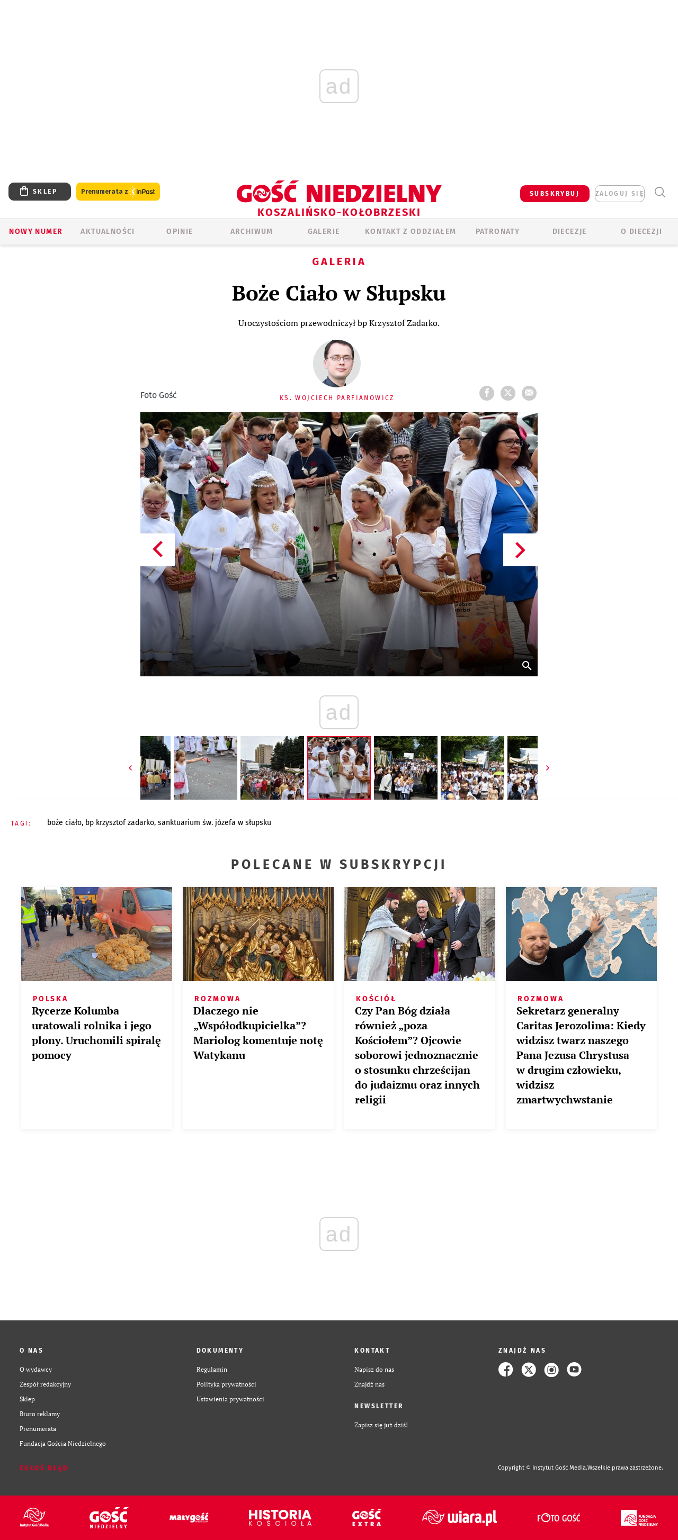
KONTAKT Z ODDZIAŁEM (411, 231)
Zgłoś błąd (44, 1468)
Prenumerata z (118, 192)
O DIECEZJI (641, 231)
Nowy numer (36, 231)
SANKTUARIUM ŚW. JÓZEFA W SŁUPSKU (214, 822)
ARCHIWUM (251, 231)
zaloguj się (619, 193)
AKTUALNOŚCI (108, 231)
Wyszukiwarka (660, 192)
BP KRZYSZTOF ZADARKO (119, 822)
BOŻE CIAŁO (64, 822)
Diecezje (569, 231)
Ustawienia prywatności (230, 1399)
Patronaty (498, 231)
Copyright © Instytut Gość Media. (542, 1467)
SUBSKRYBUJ (554, 193)
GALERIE (324, 231)
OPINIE (179, 231)
